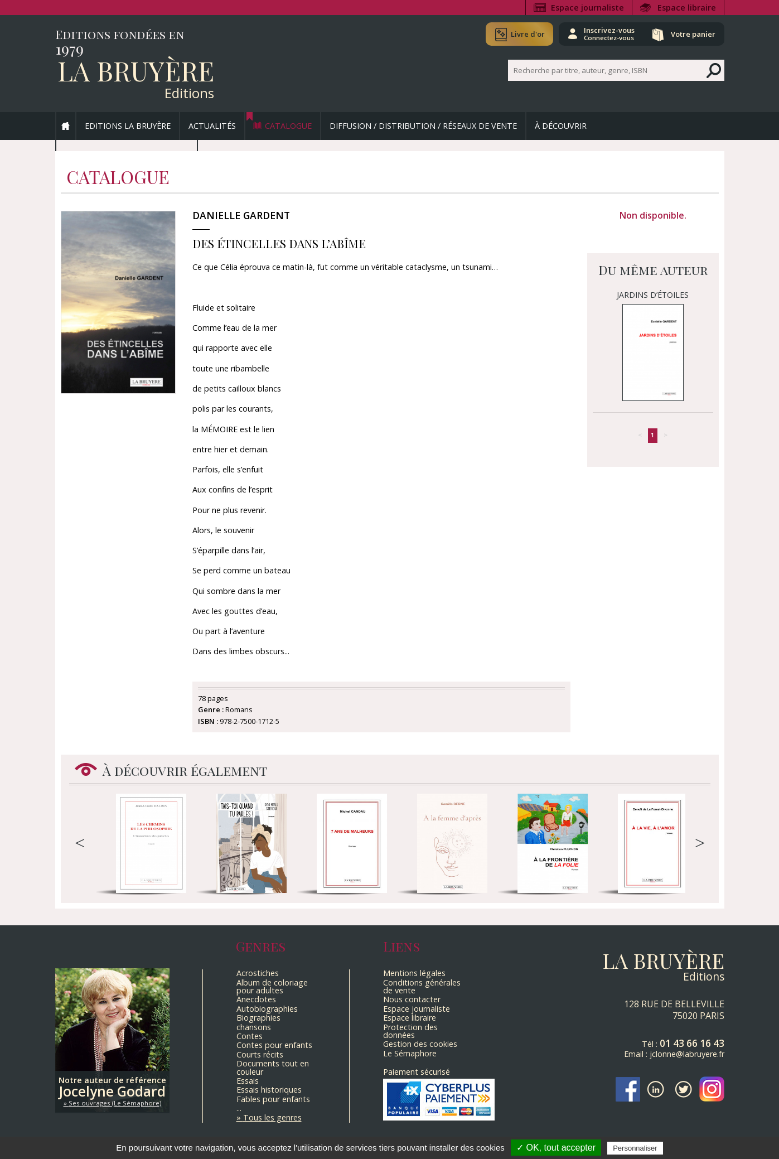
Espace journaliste (587, 7)
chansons (253, 1027)
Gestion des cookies (420, 1044)
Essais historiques (269, 1089)
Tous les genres (272, 1117)
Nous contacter (412, 999)
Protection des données (410, 1031)
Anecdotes (256, 999)
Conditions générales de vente (422, 986)
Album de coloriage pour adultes (272, 986)
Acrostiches (257, 973)
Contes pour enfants (274, 1045)
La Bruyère (135, 70)
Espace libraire (686, 7)
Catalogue (288, 125)
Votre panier (692, 34)
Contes (249, 1036)
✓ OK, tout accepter (556, 1147)
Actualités (212, 125)
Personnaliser (635, 1148)
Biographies (258, 1017)
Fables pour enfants (273, 1099)
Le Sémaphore (410, 1053)
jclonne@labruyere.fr (687, 1054)
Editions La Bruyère (128, 125)
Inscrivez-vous (607, 33)
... (238, 1108)
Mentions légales (414, 973)
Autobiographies (267, 1008)
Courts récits (259, 1054)
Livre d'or (525, 34)
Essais (247, 1080)
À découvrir (561, 125)
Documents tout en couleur (272, 1067)
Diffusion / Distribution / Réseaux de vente (423, 125)
